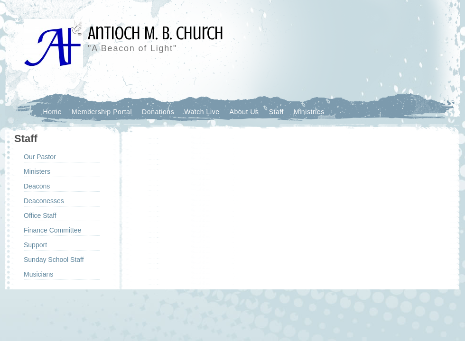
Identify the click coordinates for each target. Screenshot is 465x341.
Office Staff (40, 215)
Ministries (309, 112)
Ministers (37, 171)
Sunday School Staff (54, 259)
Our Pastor (40, 157)
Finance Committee (52, 230)
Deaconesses (44, 201)
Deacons (37, 186)
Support (35, 245)
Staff (276, 112)
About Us (244, 112)
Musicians (38, 274)
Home (52, 112)
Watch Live (201, 112)
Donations (158, 112)
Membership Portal (102, 112)
